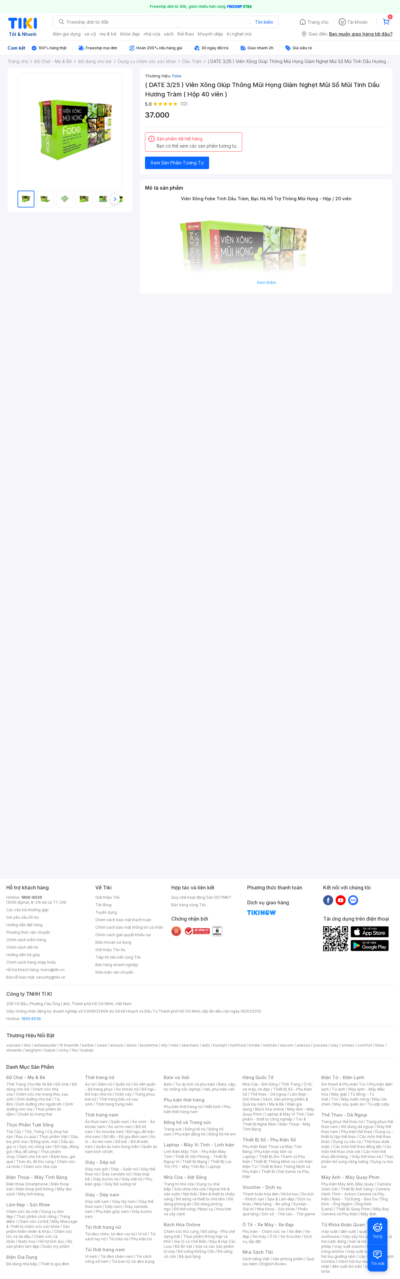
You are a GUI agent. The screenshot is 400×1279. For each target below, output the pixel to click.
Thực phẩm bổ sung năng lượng (357, 1159)
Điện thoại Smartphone (27, 1184)
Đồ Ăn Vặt (183, 1246)
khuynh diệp (210, 33)
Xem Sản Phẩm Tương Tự (177, 162)
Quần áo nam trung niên (117, 1146)
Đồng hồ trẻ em (222, 1134)
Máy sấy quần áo (348, 1104)
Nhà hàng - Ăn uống (272, 1204)
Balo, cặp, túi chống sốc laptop (200, 1087)
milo (174, 1045)
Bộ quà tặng (190, 1256)
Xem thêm (266, 282)
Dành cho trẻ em (33, 1156)
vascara (13, 1045)
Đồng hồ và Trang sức (187, 1122)
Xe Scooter (290, 1236)
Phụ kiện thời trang (184, 1099)
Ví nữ (142, 1234)
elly (164, 1045)
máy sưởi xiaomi (362, 1251)
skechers (190, 1045)
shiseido (14, 1050)
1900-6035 (31, 897)
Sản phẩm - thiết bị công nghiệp (278, 1116)
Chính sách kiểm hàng (26, 939)
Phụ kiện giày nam (112, 1211)
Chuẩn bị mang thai (35, 1114)
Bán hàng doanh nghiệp (116, 964)
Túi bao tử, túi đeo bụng (133, 1261)
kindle (254, 1045)
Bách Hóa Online (182, 1224)
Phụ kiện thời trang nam (197, 1109)
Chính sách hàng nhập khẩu (31, 962)
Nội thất (190, 1194)
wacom (286, 1045)
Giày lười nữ (132, 1179)
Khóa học (290, 1194)
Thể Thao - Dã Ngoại (344, 1114)
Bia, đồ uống (26, 1151)
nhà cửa (152, 33)
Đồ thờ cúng (184, 1209)
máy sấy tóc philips (360, 1236)
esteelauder (45, 1045)
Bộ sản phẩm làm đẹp (39, 1244)
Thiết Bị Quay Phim (353, 1209)
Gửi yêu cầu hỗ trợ (22, 917)
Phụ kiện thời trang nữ (183, 1106)
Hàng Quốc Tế (257, 1077)
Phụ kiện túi (141, 1239)
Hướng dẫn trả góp (23, 954)
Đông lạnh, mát (44, 1141)
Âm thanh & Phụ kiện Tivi (343, 1084)
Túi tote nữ (118, 1239)
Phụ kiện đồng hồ (190, 1134)
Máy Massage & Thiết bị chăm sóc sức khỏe (42, 1224)
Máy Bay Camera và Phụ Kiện (355, 1211)
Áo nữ (90, 1084)
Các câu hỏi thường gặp (27, 909)
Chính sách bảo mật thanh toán (123, 919)
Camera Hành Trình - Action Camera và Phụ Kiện (355, 1194)
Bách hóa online (269, 1109)
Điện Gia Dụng (21, 1257)
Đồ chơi (62, 1084)
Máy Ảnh (368, 1214)
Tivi (334, 1099)
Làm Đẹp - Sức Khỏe (28, 1204)
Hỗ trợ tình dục (51, 1241)
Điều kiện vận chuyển (114, 972)
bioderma (149, 1045)
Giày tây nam (124, 1201)
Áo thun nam (96, 1121)
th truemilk (69, 1045)
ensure (116, 1045)
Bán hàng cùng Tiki (188, 904)
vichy (63, 1050)
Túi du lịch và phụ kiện (195, 1084)
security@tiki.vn (50, 977)
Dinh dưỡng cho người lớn (39, 1104)
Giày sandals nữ (116, 1174)
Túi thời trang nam (105, 1249)
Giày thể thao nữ (366, 1156)
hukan (50, 1050)
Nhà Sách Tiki (257, 1252)
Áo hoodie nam (110, 1131)
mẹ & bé (108, 33)
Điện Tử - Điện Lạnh (342, 1077)
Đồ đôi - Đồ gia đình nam (125, 1136)
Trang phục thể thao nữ (342, 1121)
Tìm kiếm (264, 22)
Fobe (177, 75)
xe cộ (90, 33)
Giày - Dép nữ (100, 1162)
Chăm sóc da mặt (22, 1211)
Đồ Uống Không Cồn (196, 1251)
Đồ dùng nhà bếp (21, 1264)
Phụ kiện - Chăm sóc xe (264, 1231)
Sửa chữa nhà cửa (190, 1189)
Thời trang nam (101, 1114)
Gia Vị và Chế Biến (190, 1241)
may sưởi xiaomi (349, 1246)
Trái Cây (13, 1131)
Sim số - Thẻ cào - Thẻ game (288, 1214)
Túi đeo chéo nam (116, 1256)
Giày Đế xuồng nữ (120, 1184)
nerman (270, 1045)
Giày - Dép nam (102, 1194)
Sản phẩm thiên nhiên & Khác (38, 1229)
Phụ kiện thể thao (356, 1131)
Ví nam (91, 1256)
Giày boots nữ (105, 1179)
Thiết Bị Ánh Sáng (356, 1189)
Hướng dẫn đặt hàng (24, 924)
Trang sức (173, 1129)
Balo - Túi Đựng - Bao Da (354, 1199)
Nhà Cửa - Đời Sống (185, 1177)
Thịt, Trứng (34, 1131)
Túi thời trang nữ (103, 1227)
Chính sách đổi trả (22, 947)
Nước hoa (26, 1241)
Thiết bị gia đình (54, 1264)
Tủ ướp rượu (378, 1104)
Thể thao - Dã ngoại (268, 1094)
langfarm (33, 1050)
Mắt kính (213, 1106)
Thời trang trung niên (114, 1104)
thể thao (186, 33)
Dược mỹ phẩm (56, 1246)
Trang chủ (318, 22)
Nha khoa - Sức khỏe (276, 1209)
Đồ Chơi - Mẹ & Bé (25, 1077)
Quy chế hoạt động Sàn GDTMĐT (201, 897)
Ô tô (273, 1236)
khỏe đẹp (130, 33)
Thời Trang (291, 1084)
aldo (206, 1045)
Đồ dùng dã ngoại (357, 1126)
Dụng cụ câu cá (347, 1141)
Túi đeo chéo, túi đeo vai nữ (110, 1234)
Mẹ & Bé (276, 1104)
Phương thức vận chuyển (28, 932)
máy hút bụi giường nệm (354, 1254)
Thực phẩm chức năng (36, 1216)
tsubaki (87, 1050)
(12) (184, 103)
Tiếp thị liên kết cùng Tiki (118, 957)
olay (334, 1045)
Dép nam (113, 1206)
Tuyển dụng (106, 912)
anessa (303, 1045)
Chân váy (123, 1094)
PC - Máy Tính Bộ (188, 1166)
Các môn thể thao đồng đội (357, 1146)
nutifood (238, 1045)
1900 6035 (31, 1018)
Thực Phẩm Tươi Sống (29, 1124)
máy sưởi (329, 1231)
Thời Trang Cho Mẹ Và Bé (29, 1084)
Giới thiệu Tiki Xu (110, 949)
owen (102, 1045)
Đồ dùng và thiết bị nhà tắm (200, 1199)
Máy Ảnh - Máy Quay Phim (350, 1177)
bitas (379, 1045)
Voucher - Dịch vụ (261, 1187)
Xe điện (295, 1231)
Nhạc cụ (205, 1209)
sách (169, 33)
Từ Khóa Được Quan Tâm (348, 1224)
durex (131, 1045)
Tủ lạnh (338, 1089)
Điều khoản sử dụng (113, 942)
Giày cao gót (96, 1169)
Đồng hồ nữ (195, 1129)
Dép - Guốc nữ (124, 1169)
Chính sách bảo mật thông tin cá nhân (129, 927)
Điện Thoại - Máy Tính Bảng (36, 1177)
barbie (88, 1045)
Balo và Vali (176, 1077)
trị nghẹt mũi (239, 33)
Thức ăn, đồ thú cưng (35, 1161)
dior (27, 1045)
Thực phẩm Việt (53, 1136)
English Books (274, 1264)
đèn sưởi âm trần (347, 1266)
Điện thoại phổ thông (35, 1189)
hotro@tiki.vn (53, 969)
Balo (168, 1084)
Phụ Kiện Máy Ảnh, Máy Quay (347, 1184)
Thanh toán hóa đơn (260, 1194)
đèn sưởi (348, 1231)
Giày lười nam (97, 1201)
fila (74, 1050)
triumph (220, 1045)
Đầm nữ (105, 1084)
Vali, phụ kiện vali (219, 1089)
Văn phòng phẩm (287, 1259)
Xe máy (259, 1236)
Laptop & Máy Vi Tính (284, 1114)
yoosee (320, 1045)
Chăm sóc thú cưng (181, 1231)
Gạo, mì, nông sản (35, 1146)
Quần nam (120, 1121)
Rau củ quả (26, 1136)
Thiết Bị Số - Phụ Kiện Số (269, 1139)
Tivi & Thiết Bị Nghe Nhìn (274, 1121)
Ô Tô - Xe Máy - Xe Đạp (268, 1224)
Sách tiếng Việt (255, 1259)
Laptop (214, 1166)
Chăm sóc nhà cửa (40, 1166)
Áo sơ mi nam (120, 1126)
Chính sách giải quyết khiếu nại (123, 934)
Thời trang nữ (99, 1077)
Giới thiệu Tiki (107, 897)
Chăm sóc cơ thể (33, 1221)
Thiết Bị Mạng (194, 1161)
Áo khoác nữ (127, 1089)
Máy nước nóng (355, 1099)
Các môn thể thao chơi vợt (356, 1149)
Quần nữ (122, 1084)
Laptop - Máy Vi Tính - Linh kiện (199, 1144)
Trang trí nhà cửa (179, 1184)
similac (348, 1045)
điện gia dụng (66, 33)
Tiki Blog (103, 904)
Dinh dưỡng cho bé (34, 1099)
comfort (365, 1045)
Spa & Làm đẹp (280, 1199)
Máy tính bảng (31, 1194)
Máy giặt (339, 1094)
